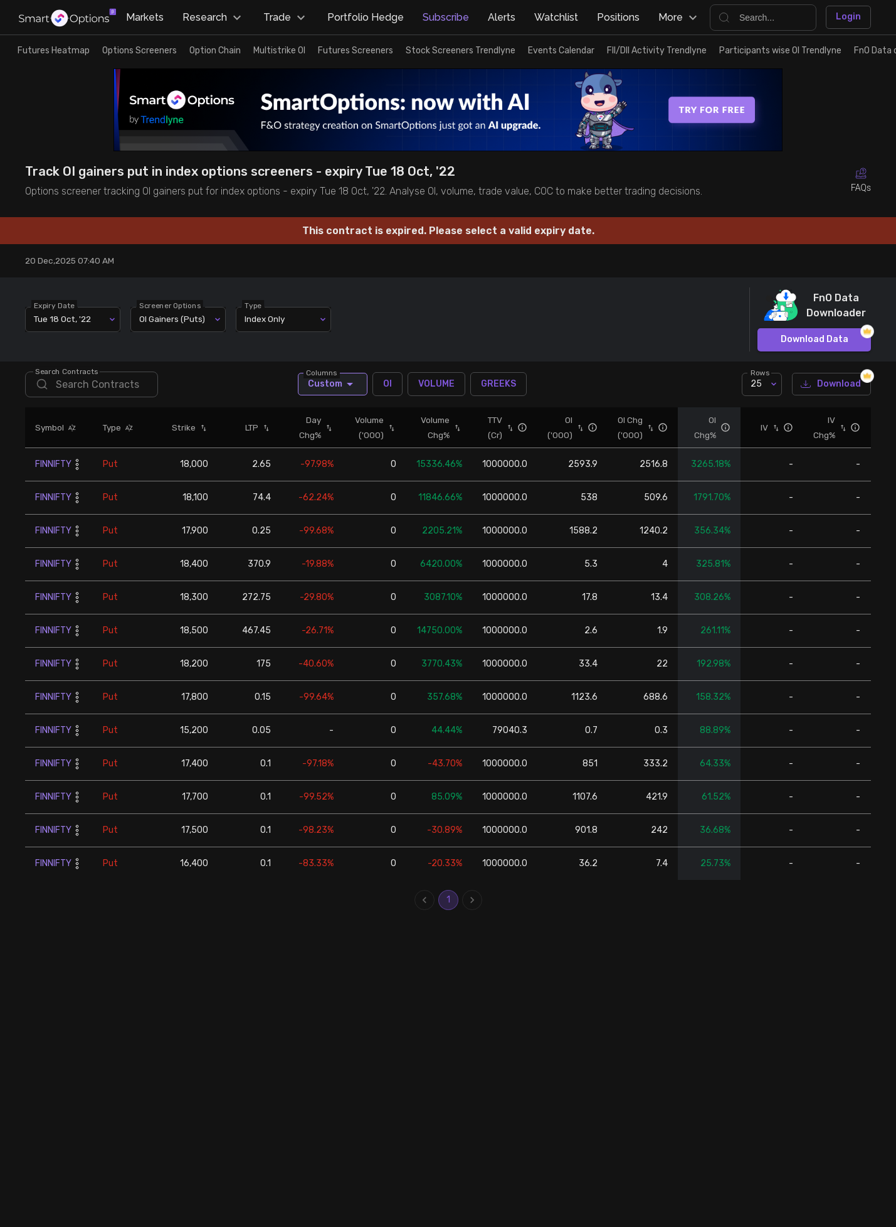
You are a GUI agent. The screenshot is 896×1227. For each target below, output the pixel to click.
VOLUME (436, 384)
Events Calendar (561, 50)
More (679, 17)
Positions (618, 17)
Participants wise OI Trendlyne (780, 50)
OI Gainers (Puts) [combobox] (172, 319)
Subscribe (446, 17)
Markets (145, 17)
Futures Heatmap (54, 50)
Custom (332, 384)
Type (253, 305)
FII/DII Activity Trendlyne (657, 50)
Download (831, 384)
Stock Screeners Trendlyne (460, 50)
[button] (70, 427)
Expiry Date (54, 305)
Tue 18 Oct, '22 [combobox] (62, 319)
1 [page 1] (448, 900)
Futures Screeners (355, 50)
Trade (285, 17)
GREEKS (498, 384)
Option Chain (215, 50)
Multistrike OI (279, 50)
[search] (91, 384)
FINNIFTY (53, 464)
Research (213, 17)
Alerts (501, 17)
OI (387, 384)
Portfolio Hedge (365, 17)
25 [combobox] (756, 383)
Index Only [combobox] (265, 319)
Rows (760, 372)
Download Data (814, 339)
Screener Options (170, 305)
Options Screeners (139, 50)
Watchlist (556, 17)
